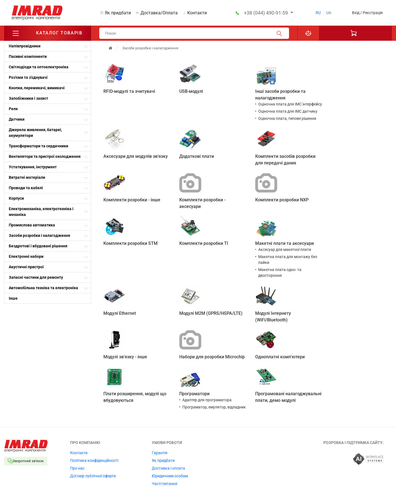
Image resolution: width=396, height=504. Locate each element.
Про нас (77, 468)
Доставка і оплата (168, 468)
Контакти (197, 12)
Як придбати (118, 12)
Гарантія (159, 453)
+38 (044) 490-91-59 (266, 13)
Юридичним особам (170, 476)
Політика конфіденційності (94, 460)
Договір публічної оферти (93, 476)
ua (328, 12)
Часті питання (164, 483)
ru (318, 12)
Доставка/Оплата (159, 12)
